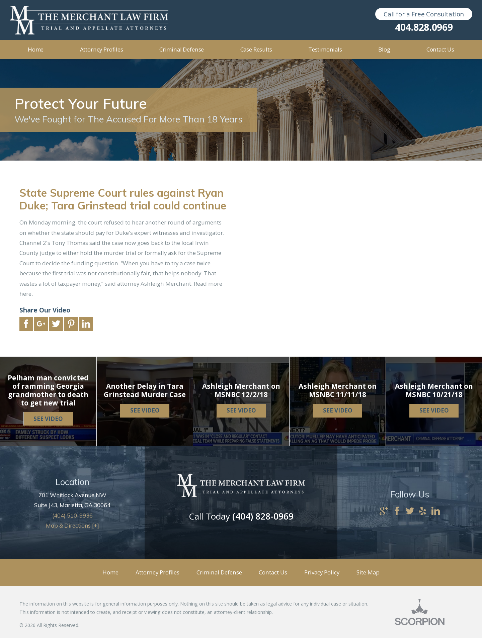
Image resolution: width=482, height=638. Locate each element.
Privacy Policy (321, 572)
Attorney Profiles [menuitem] (101, 49)
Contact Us (273, 572)
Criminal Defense (219, 572)
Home (110, 572)
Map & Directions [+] (72, 525)
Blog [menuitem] (384, 49)
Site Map (368, 572)
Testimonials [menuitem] (325, 49)
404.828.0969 (424, 27)
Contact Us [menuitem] (440, 49)
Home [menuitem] (36, 49)
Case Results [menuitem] (256, 49)
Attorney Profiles (157, 572)
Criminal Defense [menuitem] (181, 49)
